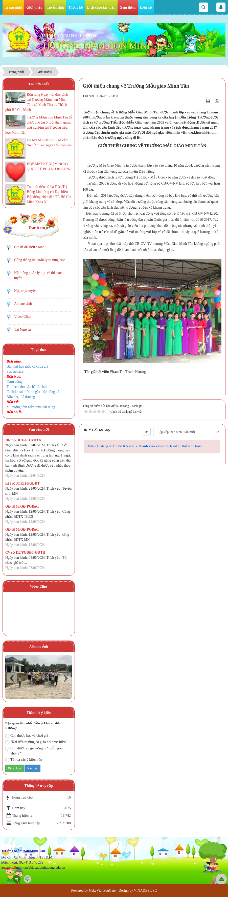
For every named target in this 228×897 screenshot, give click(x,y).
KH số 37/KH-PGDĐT (22, 483)
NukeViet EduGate (102, 890)
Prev (12, 678)
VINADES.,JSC (145, 890)
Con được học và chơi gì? (26, 736)
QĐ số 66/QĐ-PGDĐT (22, 506)
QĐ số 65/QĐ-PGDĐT (22, 529)
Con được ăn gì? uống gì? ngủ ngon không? (33, 750)
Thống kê (75, 7)
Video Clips (22, 316)
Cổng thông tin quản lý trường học (39, 260)
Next (65, 678)
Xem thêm (127, 7)
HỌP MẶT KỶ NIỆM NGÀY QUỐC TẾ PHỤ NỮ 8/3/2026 (48, 166)
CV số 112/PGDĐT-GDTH (25, 552)
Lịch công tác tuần (101, 7)
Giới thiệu (34, 7)
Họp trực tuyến (25, 291)
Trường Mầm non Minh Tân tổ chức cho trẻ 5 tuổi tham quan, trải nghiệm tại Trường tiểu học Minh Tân (38, 124)
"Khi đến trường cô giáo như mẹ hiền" (36, 742)
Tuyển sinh (55, 7)
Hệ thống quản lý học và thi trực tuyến (38, 275)
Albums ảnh (23, 304)
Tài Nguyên (22, 329)
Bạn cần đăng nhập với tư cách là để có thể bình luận (145, 446)
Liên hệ (146, 7)
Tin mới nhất (39, 84)
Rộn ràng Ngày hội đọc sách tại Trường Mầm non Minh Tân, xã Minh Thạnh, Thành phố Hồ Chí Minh (36, 102)
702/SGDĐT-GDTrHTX (23, 440)
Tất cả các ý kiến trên (23, 760)
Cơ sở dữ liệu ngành (29, 247)
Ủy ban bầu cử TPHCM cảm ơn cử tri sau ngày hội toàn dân (49, 142)
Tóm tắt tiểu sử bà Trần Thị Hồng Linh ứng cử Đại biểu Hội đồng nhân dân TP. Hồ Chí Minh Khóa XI (49, 194)
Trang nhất (13, 7)
